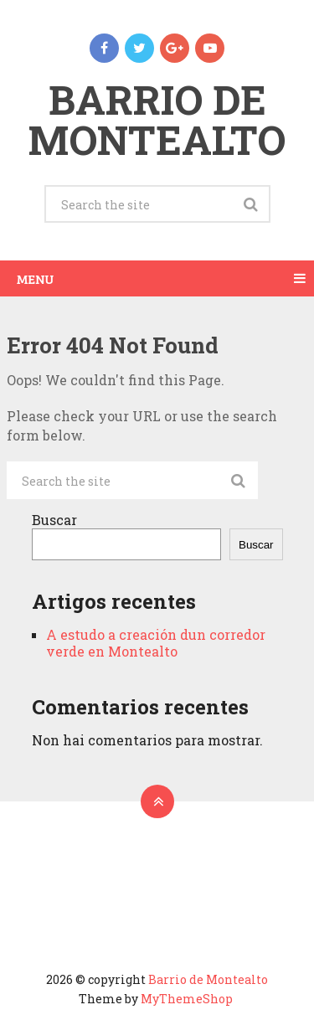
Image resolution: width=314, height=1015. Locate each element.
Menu (35, 278)
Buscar (54, 519)
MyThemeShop (187, 999)
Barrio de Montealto (157, 119)
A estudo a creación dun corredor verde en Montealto (155, 643)
